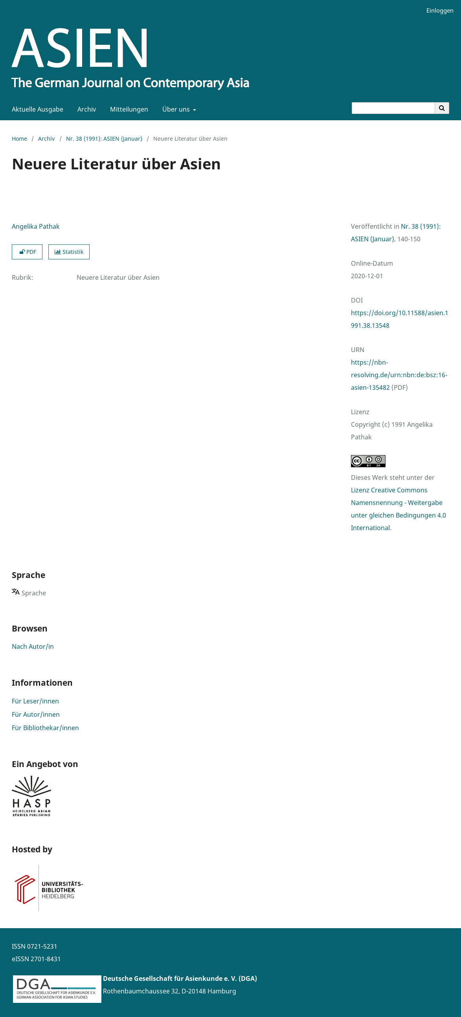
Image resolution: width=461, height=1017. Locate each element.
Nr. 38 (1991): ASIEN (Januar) (104, 138)
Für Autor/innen (36, 714)
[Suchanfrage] (393, 108)
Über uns (175, 109)
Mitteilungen (127, 109)
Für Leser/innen (35, 701)
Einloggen (437, 10)
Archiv (85, 109)
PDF (27, 251)
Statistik (69, 251)
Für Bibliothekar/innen (45, 727)
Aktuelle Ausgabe (36, 109)
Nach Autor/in (33, 646)
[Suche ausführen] (442, 108)
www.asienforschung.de (139, 1003)
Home (19, 138)
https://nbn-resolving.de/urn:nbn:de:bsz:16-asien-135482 (399, 375)
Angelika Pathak (36, 226)
